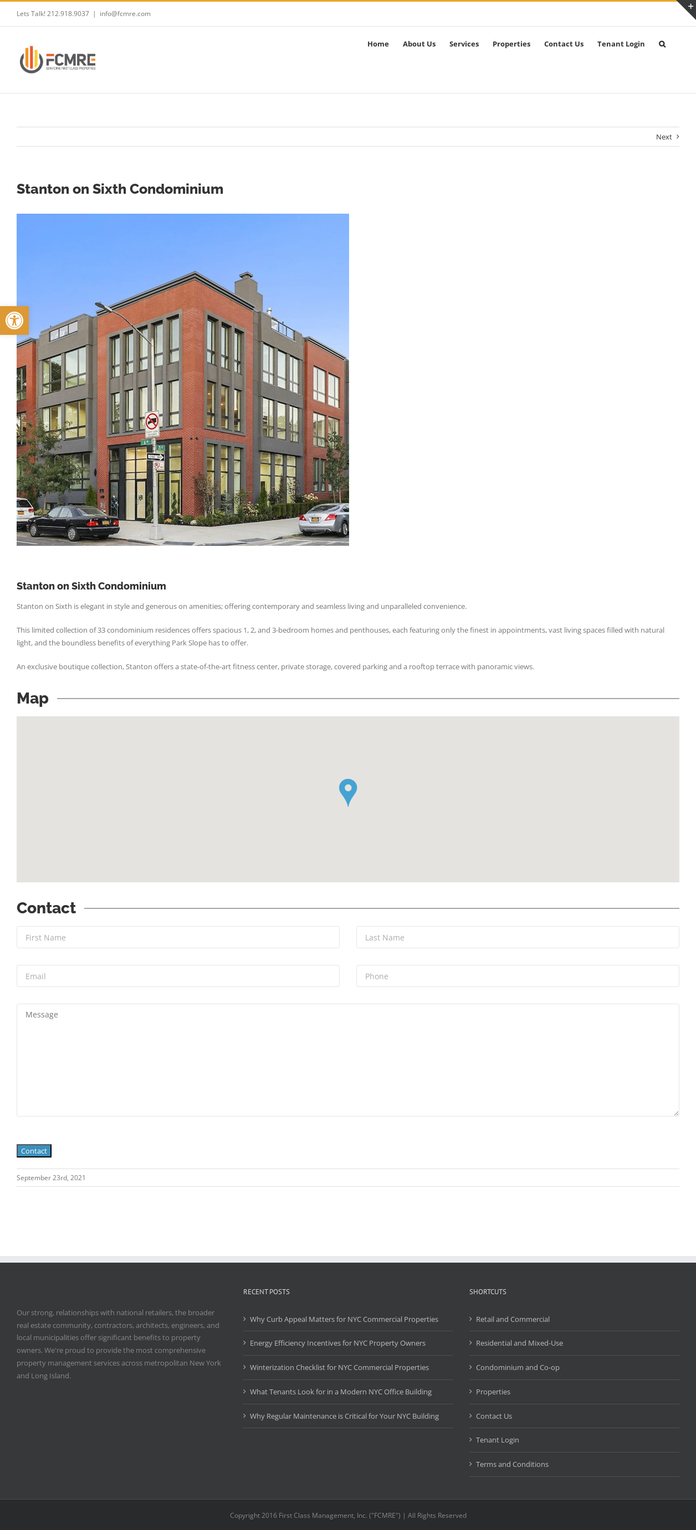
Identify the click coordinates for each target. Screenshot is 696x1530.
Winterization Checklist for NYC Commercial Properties (339, 1367)
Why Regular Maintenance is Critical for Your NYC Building (344, 1416)
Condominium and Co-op (518, 1367)
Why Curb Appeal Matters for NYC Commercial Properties (344, 1319)
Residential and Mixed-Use (519, 1343)
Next (664, 137)
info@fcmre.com (125, 13)
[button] (14, 320)
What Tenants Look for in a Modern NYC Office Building (341, 1392)
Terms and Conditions (512, 1464)
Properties (493, 1392)
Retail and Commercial (513, 1319)
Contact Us (494, 1416)
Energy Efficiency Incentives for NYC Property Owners (338, 1343)
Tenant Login (497, 1440)
